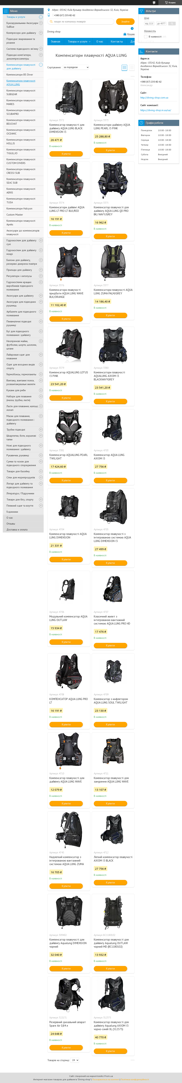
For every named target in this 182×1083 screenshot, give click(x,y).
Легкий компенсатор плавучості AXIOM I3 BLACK (113, 858)
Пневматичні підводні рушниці (18, 323)
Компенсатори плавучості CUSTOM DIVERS (20, 161)
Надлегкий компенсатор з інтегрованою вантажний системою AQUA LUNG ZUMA (66, 860)
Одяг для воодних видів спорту (20, 366)
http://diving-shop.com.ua (154, 97)
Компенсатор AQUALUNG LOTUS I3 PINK (68, 374)
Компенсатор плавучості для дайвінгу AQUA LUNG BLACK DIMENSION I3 (66, 128)
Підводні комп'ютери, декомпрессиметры (18, 56)
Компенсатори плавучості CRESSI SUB (20, 171)
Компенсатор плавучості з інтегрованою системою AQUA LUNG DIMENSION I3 (112, 537)
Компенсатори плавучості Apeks (20, 222)
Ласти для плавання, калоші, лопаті (22, 408)
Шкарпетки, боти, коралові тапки (21, 437)
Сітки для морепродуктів (20, 477)
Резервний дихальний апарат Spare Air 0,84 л (67, 1023)
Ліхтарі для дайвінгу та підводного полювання (19, 485)
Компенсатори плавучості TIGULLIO (20, 151)
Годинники (12, 511)
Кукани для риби (16, 390)
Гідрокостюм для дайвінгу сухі (21, 242)
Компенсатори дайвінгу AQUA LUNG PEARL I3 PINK (112, 126)
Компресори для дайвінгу (21, 32)
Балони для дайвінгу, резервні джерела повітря (21, 261)
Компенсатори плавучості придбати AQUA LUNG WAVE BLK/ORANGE (66, 293)
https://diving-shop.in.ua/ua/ (155, 110)
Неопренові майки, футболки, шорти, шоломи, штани (21, 344)
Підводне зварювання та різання (20, 40)
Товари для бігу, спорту (19, 499)
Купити (66, 153)
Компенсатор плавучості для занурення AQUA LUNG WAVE (111, 779)
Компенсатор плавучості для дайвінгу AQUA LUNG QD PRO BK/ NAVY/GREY (111, 211)
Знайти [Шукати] (125, 21)
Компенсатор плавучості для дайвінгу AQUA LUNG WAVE (66, 779)
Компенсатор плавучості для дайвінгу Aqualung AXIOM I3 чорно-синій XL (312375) (111, 1025)
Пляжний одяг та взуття (19, 505)
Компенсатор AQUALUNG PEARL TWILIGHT (68, 456)
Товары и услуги (15, 17)
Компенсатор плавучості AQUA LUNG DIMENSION (68, 535)
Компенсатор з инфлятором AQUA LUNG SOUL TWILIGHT (111, 700)
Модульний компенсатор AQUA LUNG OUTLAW (68, 618)
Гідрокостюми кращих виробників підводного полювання (19, 285)
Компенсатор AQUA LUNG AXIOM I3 (109, 456)
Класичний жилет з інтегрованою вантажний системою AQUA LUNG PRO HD (112, 620)
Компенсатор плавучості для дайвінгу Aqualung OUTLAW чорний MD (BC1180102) (111, 943)
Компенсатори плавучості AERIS (20, 190)
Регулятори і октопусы (19, 276)
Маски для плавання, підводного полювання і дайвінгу (20, 419)
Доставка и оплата (16, 529)
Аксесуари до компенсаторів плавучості (22, 232)
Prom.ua (108, 1076)
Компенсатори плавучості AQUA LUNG (20, 82)
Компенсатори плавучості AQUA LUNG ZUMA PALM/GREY (113, 291)
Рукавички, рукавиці (17, 455)
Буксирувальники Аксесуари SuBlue (22, 24)
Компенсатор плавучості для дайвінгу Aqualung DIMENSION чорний (68, 943)
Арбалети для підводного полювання (21, 313)
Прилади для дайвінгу (19, 270)
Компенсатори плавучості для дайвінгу (20, 66)
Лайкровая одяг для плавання (18, 356)
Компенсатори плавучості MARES (20, 102)
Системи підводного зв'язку (22, 48)
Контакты (117, 41)
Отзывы (10, 523)
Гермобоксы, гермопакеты (21, 374)
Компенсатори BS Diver (19, 74)
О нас (9, 517)
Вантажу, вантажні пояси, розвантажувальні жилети (20, 382)
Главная (55, 41)
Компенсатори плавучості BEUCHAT (20, 121)
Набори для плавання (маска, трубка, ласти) (18, 398)
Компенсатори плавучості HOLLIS (20, 141)
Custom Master (14, 214)
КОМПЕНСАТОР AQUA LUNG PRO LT (68, 700)
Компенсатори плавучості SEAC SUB (20, 180)
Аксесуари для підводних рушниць (21, 303)
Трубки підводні (15, 429)
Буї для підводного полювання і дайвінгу (18, 333)
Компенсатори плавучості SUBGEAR (20, 92)
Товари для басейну (18, 471)
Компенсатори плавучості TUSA (20, 200)
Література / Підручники (20, 493)
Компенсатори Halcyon (19, 208)
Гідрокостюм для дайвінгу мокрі (21, 252)
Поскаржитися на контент (105, 1079)
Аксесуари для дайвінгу (20, 295)
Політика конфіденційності (135, 1079)
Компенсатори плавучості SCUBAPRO (20, 112)
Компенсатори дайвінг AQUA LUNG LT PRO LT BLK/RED (66, 209)
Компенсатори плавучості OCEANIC (20, 131)
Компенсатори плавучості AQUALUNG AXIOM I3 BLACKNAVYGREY (109, 376)
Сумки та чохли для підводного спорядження (21, 463)
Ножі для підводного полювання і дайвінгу (18, 447)
